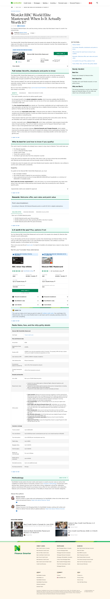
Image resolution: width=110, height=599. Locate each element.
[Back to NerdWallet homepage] (12, 7)
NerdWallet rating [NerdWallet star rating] (28, 271)
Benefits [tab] (14, 93)
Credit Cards (18, 7)
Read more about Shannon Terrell (40, 500)
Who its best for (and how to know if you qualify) (83, 52)
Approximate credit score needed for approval (40, 189)
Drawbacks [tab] (22, 93)
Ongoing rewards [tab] (28, 212)
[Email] (16, 503)
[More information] (28, 34)
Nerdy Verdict (76, 44)
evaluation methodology (50, 483)
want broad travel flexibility (38, 87)
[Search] (97, 3)
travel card (30, 245)
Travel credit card (29, 335)
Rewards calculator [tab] (42, 212)
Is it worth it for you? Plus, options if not (83, 61)
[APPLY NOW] (18, 56)
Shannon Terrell (23, 32)
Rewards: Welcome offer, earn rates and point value (85, 57)
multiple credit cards (48, 313)
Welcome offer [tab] (16, 212)
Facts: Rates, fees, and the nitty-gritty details (84, 63)
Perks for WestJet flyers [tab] (35, 93)
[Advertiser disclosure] (15, 11)
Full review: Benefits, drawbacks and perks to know (85, 48)
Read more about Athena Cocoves (55, 508)
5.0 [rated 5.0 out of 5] (19, 62)
